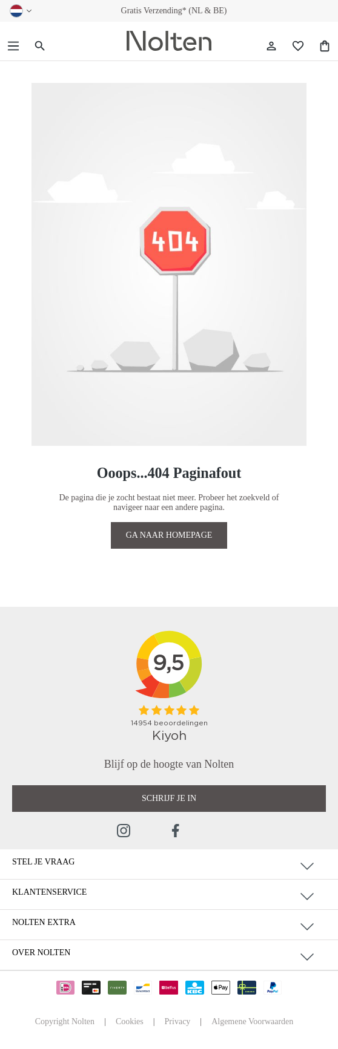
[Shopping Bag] (324, 46)
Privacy (178, 1021)
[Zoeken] (40, 46)
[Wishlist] (298, 46)
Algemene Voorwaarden (252, 1021)
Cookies (130, 1021)
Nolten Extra (44, 922)
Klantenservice (49, 892)
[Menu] (13, 46)
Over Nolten (41, 952)
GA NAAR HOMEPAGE (169, 535)
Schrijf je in (169, 798)
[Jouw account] (271, 46)
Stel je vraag (43, 861)
